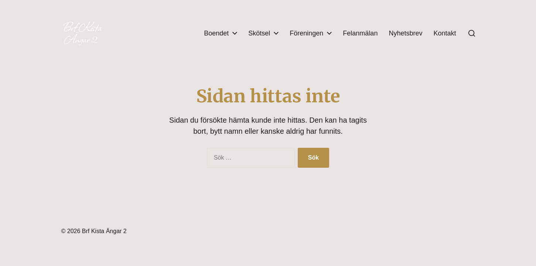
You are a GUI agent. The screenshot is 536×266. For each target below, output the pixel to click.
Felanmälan (360, 33)
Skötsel (259, 33)
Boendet (216, 33)
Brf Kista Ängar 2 (104, 231)
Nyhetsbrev (405, 33)
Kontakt (444, 33)
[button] (471, 33)
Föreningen (306, 33)
